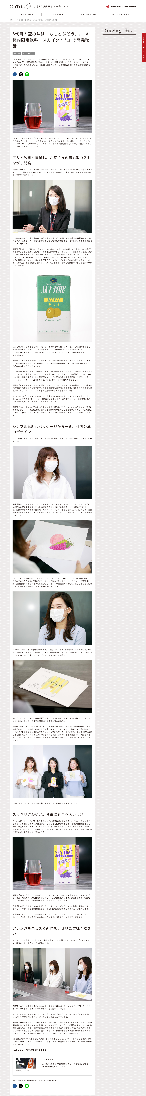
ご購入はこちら (39, 1050)
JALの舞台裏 (47, 1059)
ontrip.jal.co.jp (22, 1071)
